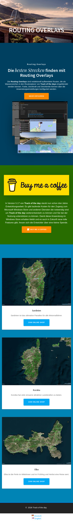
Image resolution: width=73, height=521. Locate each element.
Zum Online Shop (36, 322)
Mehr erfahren (36, 96)
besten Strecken (30, 70)
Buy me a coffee (37, 229)
